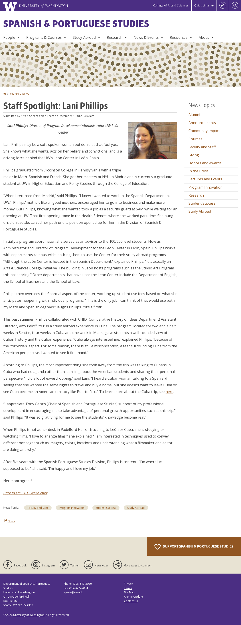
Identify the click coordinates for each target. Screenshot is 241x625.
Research (114, 37)
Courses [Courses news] (195, 138)
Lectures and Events (205, 179)
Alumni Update (133, 597)
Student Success (106, 508)
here (169, 391)
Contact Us (131, 601)
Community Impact (204, 130)
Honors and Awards (204, 163)
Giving (193, 155)
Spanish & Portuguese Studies (76, 23)
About (204, 37)
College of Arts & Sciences (171, 5)
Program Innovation (72, 508)
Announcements (202, 122)
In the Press (198, 171)
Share (9, 521)
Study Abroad (84, 37)
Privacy (128, 584)
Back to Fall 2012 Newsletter (25, 493)
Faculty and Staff (38, 508)
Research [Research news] (196, 195)
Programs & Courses (44, 37)
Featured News (19, 94)
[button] (152, 140)
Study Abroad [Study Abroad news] (136, 508)
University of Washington (29, 615)
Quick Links (202, 5)
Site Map (129, 592)
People (9, 37)
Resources (178, 37)
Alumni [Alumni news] (194, 114)
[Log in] (223, 5)
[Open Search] (235, 5)
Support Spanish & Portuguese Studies (193, 547)
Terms (128, 588)
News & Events (146, 37)
